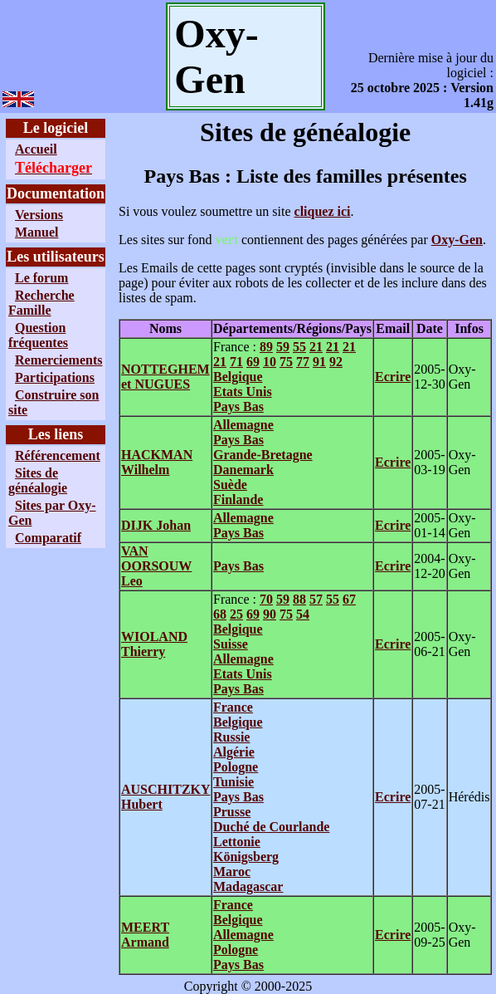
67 (349, 599)
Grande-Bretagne (263, 455)
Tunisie (233, 782)
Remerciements (58, 360)
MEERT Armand (145, 934)
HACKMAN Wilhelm (156, 462)
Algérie (234, 752)
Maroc (231, 871)
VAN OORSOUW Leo (156, 566)
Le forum (41, 278)
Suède (230, 484)
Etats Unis (242, 391)
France (233, 707)
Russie (231, 737)
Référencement (57, 455)
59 (282, 347)
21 (316, 347)
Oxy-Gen (457, 240)
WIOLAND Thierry (154, 644)
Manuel (36, 232)
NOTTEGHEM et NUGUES (165, 376)
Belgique (238, 377)
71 (236, 362)
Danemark (243, 470)
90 (269, 614)
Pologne (235, 767)
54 (302, 614)
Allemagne (243, 425)
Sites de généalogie (37, 480)
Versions (39, 215)
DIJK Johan (156, 525)
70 (266, 599)
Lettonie (236, 842)
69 (253, 362)
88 (299, 599)
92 (336, 362)
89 (266, 347)
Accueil (36, 149)
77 (302, 362)
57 (316, 599)
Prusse (231, 812)
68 (219, 614)
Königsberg (246, 857)
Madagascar (248, 886)
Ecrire (393, 377)
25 (236, 614)
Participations (55, 377)
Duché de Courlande (271, 827)
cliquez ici (322, 211)
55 (299, 347)
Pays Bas (238, 406)
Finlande (238, 499)
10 (269, 362)
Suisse (230, 644)
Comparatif (48, 538)
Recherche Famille (41, 302)
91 (319, 362)
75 (286, 362)
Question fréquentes (38, 335)
